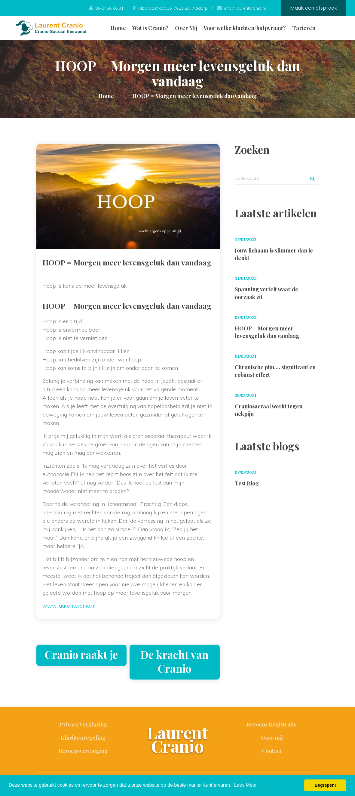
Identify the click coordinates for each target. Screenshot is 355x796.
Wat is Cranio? (150, 28)
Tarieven (303, 28)
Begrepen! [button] (325, 785)
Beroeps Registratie (271, 724)
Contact (271, 750)
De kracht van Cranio (174, 661)
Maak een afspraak (313, 7)
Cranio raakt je (81, 654)
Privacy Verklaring (83, 724)
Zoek (312, 178)
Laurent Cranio (177, 739)
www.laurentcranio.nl (69, 605)
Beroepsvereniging (83, 750)
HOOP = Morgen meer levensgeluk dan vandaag (267, 332)
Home (118, 28)
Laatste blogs (267, 446)
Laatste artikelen (276, 213)
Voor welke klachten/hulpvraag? (245, 28)
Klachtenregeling (83, 737)
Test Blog (247, 483)
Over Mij (186, 28)
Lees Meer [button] (245, 785)
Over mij (272, 737)
